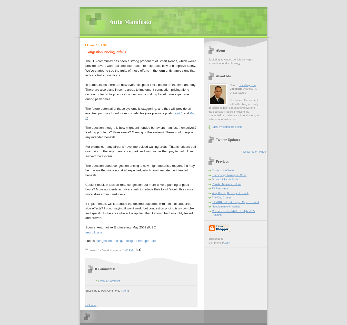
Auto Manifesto (130, 21)
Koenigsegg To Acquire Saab (229, 175)
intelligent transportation (141, 241)
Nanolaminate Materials (226, 206)
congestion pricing (109, 241)
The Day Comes (221, 197)
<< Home (90, 305)
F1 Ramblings (220, 188)
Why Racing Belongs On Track (230, 193)
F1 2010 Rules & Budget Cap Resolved (235, 202)
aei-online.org (95, 232)
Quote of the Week (223, 170)
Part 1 (178, 113)
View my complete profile (227, 126)
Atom (125, 290)
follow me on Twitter (255, 151)
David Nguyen (247, 85)
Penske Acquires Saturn (226, 184)
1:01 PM (128, 250)
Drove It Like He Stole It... (227, 179)
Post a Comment (110, 280)
